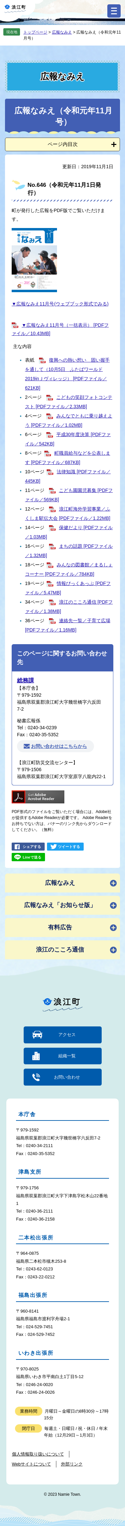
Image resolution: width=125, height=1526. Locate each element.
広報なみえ (62, 32)
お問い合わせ (67, 1077)
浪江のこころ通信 (60, 949)
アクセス (67, 1034)
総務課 (25, 680)
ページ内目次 (63, 144)
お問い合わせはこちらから (59, 746)
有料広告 (60, 927)
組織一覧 (67, 1055)
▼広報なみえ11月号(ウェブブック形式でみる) (60, 303)
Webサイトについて (31, 1464)
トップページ (35, 32)
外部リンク (72, 1464)
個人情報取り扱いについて (38, 1454)
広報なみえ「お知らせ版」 (60, 905)
